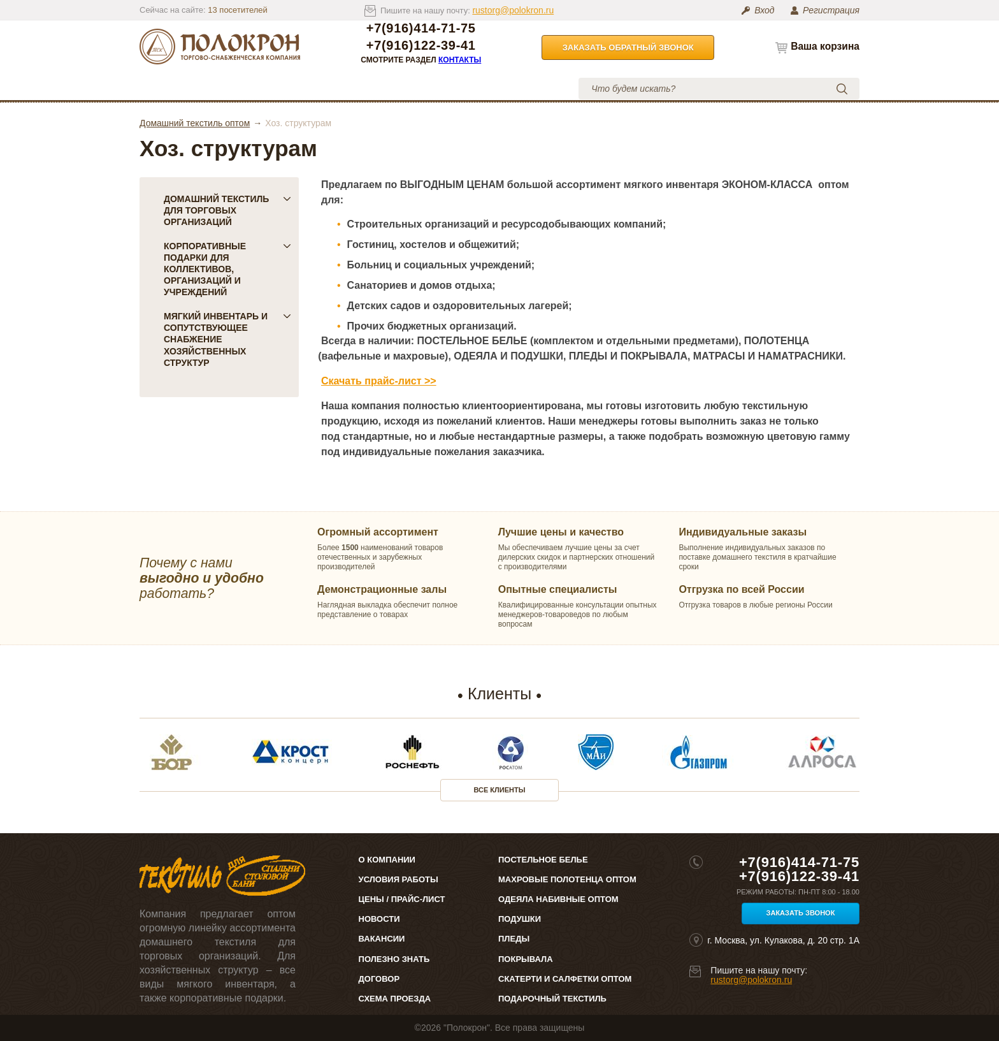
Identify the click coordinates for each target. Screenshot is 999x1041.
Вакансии (382, 939)
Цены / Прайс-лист (402, 899)
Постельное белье (543, 859)
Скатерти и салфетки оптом (564, 979)
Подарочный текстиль (552, 998)
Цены (330, 88)
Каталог (183, 88)
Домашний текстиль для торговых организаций (227, 210)
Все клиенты (500, 790)
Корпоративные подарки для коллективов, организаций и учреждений (227, 269)
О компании (255, 88)
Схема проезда (395, 998)
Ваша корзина (825, 46)
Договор (379, 979)
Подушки (519, 919)
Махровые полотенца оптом (567, 879)
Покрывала (525, 959)
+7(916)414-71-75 (421, 28)
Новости (379, 919)
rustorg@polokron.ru (513, 10)
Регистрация (831, 10)
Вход (764, 10)
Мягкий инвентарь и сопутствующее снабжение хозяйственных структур (227, 339)
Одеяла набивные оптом (558, 899)
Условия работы (416, 88)
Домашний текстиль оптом (195, 123)
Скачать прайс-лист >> (378, 380)
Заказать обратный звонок (628, 47)
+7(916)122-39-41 (421, 45)
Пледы (513, 939)
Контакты (459, 59)
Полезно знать (394, 959)
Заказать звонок (800, 913)
